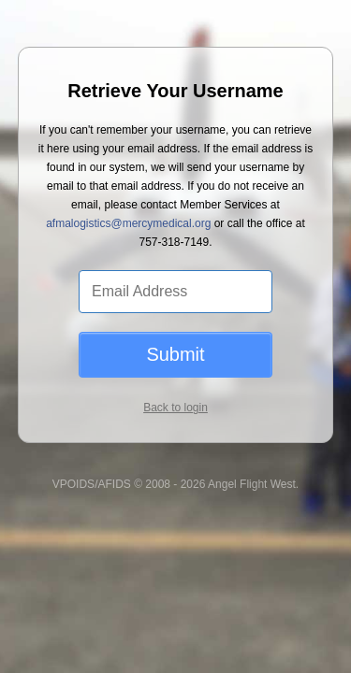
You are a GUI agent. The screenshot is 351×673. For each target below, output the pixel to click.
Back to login (175, 374)
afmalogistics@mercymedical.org (115, 190)
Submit (175, 321)
